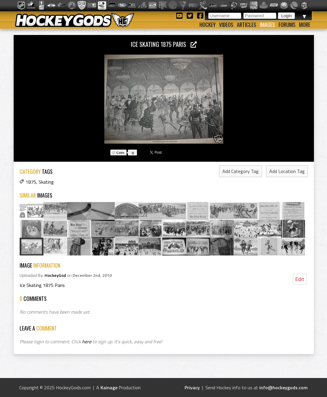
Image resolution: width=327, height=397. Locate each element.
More (304, 24)
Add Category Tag (240, 171)
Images (267, 24)
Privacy (192, 387)
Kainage (108, 387)
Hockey (207, 24)
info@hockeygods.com (283, 387)
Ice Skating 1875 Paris (164, 44)
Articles (246, 24)
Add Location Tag (287, 171)
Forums (287, 24)
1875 (31, 181)
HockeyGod (55, 275)
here (86, 341)
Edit (299, 279)
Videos (226, 24)
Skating (46, 181)
